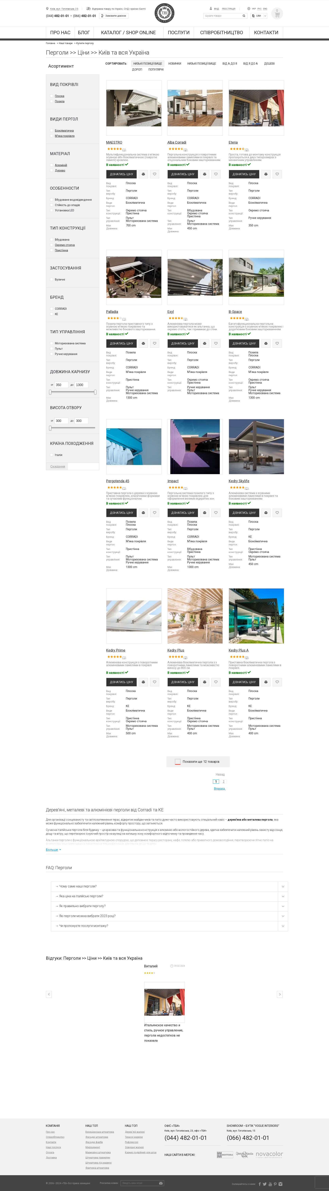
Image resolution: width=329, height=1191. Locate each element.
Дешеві (269, 63)
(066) (84, 16)
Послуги (179, 32)
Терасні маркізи (134, 1137)
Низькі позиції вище (147, 63)
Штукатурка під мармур (98, 1162)
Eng (265, 9)
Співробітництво (221, 32)
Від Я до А (250, 63)
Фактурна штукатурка (97, 1168)
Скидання (57, 466)
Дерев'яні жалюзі (135, 1132)
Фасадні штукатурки (96, 1137)
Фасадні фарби (94, 1142)
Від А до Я (230, 63)
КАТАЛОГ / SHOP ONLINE (128, 32)
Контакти (266, 32)
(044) (57, 16)
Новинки (174, 63)
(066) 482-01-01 (248, 1137)
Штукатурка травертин (97, 1157)
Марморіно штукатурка (98, 1152)
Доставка (51, 1157)
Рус (259, 9)
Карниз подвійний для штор (140, 1152)
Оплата (50, 1152)
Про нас (60, 32)
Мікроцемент (92, 1147)
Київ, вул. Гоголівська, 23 (64, 9)
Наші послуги (53, 1147)
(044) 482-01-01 (185, 1137)
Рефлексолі (131, 1142)
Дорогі (137, 69)
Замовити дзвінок (115, 15)
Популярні (156, 69)
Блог (84, 32)
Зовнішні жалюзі (134, 1147)
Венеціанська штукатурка (99, 1132)
